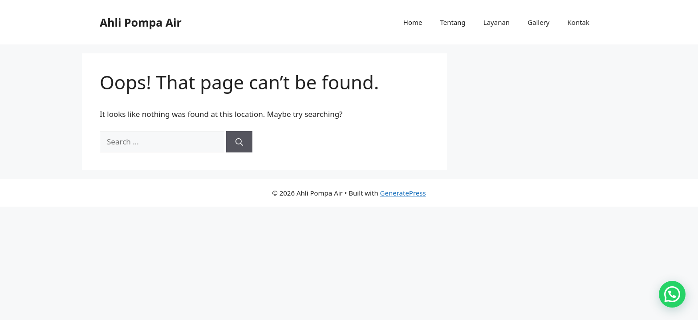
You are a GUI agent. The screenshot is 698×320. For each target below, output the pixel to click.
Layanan (496, 22)
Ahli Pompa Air (141, 22)
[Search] (239, 141)
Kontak (578, 22)
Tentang (452, 22)
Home (412, 22)
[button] (671, 293)
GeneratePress (403, 192)
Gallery (538, 22)
